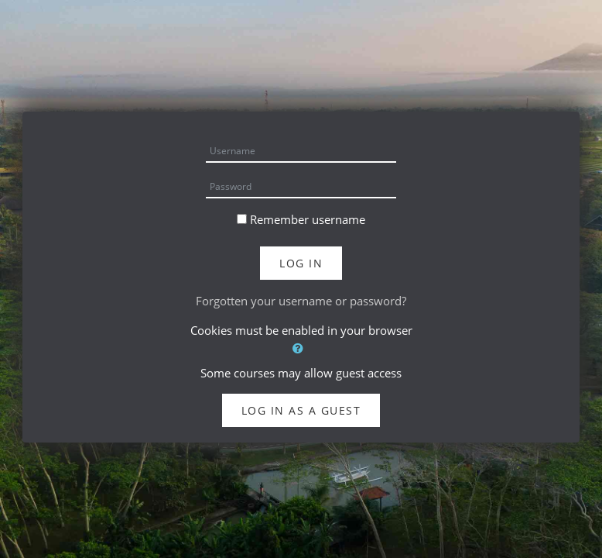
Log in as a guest (301, 410)
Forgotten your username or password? (301, 300)
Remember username (307, 219)
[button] (301, 348)
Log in (301, 263)
